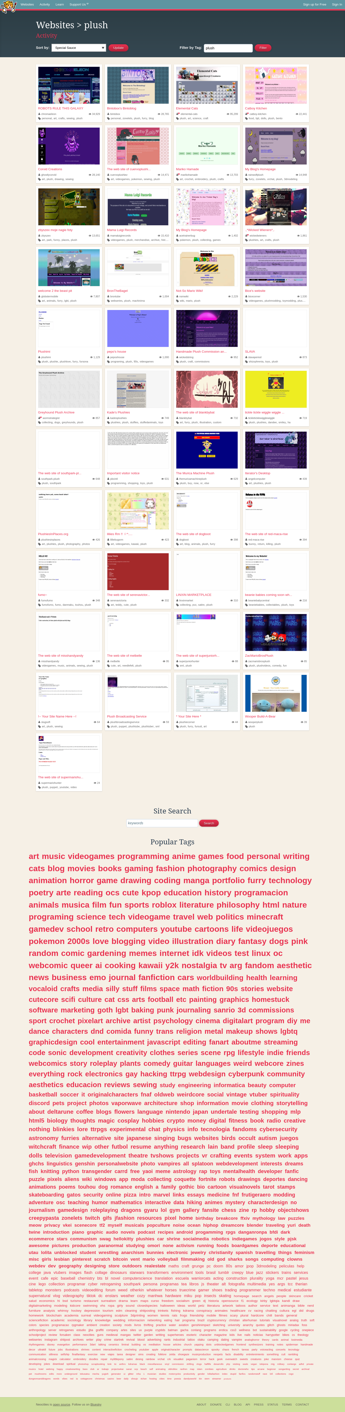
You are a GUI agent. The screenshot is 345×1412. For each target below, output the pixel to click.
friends (298, 1052)
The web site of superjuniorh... (197, 655)
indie (275, 1052)
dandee (272, 422)
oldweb (164, 1094)
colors (32, 1325)
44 (235, 722)
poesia (177, 1378)
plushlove (65, 361)
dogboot (182, 539)
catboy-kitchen (255, 114)
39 (304, 722)
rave (265, 1373)
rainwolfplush (254, 174)
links (178, 1195)
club (92, 1369)
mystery (235, 1202)
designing (95, 1265)
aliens (72, 1179)
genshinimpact (200, 1325)
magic (106, 1120)
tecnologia (215, 1129)
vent (135, 1259)
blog (151, 118)
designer (130, 1354)
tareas (245, 1349)
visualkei (178, 1359)
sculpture (121, 1315)
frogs (183, 1315)
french (235, 1349)
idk (198, 953)
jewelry (198, 1252)
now (196, 483)
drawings (249, 1179)
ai (98, 965)
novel (115, 1278)
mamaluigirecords (119, 235)
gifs (107, 1218)
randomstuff (254, 1373)
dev (52, 1265)
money (196, 1120)
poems (67, 1187)
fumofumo (45, 600)
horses (171, 1290)
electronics (104, 1074)
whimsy (63, 1310)
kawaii (134, 543)
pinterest (82, 1259)
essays (195, 1195)
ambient (91, 1325)
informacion (136, 1320)
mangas (126, 1335)
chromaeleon (47, 114)
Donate (216, 1404)
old (210, 1259)
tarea (120, 1354)
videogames (123, 179)
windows (105, 1179)
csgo (291, 1373)
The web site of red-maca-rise (266, 534)
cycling (294, 1330)
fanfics (242, 1373)
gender (201, 1373)
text (275, 1305)
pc (209, 1266)
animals (51, 300)
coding (167, 880)
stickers (272, 1272)
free (135, 1171)
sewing (71, 118)
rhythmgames (36, 1344)
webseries (116, 300)
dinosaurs (118, 1272)
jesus (303, 1278)
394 (303, 539)
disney (51, 1344)
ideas (181, 1305)
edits (51, 1373)
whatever (154, 1290)
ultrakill (42, 1349)
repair (104, 1359)
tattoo (191, 1339)
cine (32, 1284)
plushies (253, 239)
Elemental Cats (187, 108)
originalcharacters (113, 1094)
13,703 (232, 174)
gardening (106, 953)
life (237, 928)
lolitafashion (213, 1373)
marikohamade (187, 174)
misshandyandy (48, 661)
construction (236, 1278)
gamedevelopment (100, 1155)
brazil (200, 1320)
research (193, 1146)
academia (71, 1315)
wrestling (109, 1252)
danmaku (68, 604)
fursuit (198, 726)
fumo (58, 604)
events (243, 1155)
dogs (57, 422)
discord (39, 1103)
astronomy (43, 1138)
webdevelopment (237, 1164)
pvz (194, 604)
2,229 (233, 296)
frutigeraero (256, 1195)
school (80, 928)
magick (53, 1359)
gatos (74, 1195)
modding (284, 1195)
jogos (266, 1238)
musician (151, 1373)
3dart (93, 1344)
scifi (68, 999)
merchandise (142, 239)
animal (285, 1339)
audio (112, 1232)
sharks (235, 1259)
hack (211, 1359)
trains (286, 1272)
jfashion (124, 1218)
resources (149, 1218)
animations (42, 1187)
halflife (207, 1364)
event (33, 1278)
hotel (41, 1369)
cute (126, 604)
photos (86, 543)
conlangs (291, 1364)
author (252, 1305)
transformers (158, 1272)
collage (101, 1272)
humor (100, 1202)
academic (58, 1320)
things (285, 1252)
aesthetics (46, 1085)
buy (190, 483)
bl (106, 1278)
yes (272, 1284)
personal (47, 118)
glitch (270, 1325)
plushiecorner (185, 722)
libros (194, 1284)
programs (210, 1330)
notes (280, 1344)
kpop (151, 892)
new (102, 1354)
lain (213, 1146)
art (55, 118)
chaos (225, 1349)
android (184, 1232)
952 (234, 357)
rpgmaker (78, 1325)
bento (279, 118)
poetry (41, 892)
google (283, 1330)
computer (282, 1085)
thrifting (148, 1325)
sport (37, 1021)
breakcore (227, 1218)
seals (245, 1364)
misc (34, 1259)
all (186, 1164)
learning (283, 978)
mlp (295, 1111)
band (228, 1146)
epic (54, 1278)
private (310, 1364)
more (59, 1373)
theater (213, 1284)
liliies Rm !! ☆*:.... (119, 534)
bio (201, 1187)
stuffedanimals (148, 422)
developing (35, 1363)
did (301, 1310)
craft (205, 118)
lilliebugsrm (115, 539)
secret (296, 1369)
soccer (69, 1094)
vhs (102, 1305)
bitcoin (120, 1259)
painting (203, 999)
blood (141, 1339)
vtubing (236, 1364)
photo (148, 1164)
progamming (209, 1232)
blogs (104, 1111)
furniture (35, 1310)
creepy (237, 1272)
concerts (281, 1349)
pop (198, 1295)
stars (62, 1238)
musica (75, 904)
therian (301, 1284)
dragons (131, 1210)
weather (128, 1295)
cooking (120, 965)
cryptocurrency (216, 1320)
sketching (219, 1325)
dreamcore (232, 1225)
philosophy (238, 904)
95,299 (232, 114)
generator (116, 1373)
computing (272, 1259)
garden (148, 1335)
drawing (59, 179)
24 (97, 782)
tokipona (263, 1364)
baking (142, 1010)
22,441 (301, 114)
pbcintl (112, 478)
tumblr (223, 1272)
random (43, 953)
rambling (293, 1354)
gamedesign (73, 1210)
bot (255, 1330)
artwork (227, 1305)
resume (141, 1146)
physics (174, 1129)
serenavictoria (116, 600)
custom (217, 422)
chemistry (86, 1278)
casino (110, 1378)
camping (212, 1339)
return (261, 543)
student (88, 1252)
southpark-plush (49, 478)
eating (168, 1320)
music (61, 665)
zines (295, 1063)
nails (247, 1335)
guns (100, 1335)
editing (194, 1042)
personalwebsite (118, 1164)
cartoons (212, 928)
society (117, 1325)
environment (182, 1272)
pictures (60, 1245)
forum (110, 1290)
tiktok (91, 1295)
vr (204, 1155)
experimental (128, 1129)
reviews (117, 1085)
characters (70, 1031)
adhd (301, 1364)
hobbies (153, 1120)
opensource (230, 1301)
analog (294, 1320)
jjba (91, 1330)
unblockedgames (224, 1344)
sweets (244, 1359)
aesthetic (294, 965)
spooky (215, 1349)
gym (174, 1210)
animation (48, 880)
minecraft (265, 916)
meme (162, 1171)
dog (103, 1187)
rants (167, 1339)
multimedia (256, 1284)
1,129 (95, 357)
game (107, 880)
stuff (130, 989)
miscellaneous (155, 1364)
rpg (229, 1052)
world (192, 1305)
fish (33, 1171)
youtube (64, 787)
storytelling (292, 1103)
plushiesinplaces (49, 539)
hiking (194, 1202)
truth (304, 1320)
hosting (153, 1378)
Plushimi (44, 351)
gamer (203, 1290)
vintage (236, 1094)
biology (57, 1120)
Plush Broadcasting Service (127, 716)
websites (206, 1138)
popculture (158, 1225)
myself (115, 1225)
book (257, 1120)
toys (267, 361)
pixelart (90, 1021)
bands (279, 1315)
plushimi (44, 357)
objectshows (293, 1210)
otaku (201, 1339)
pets (58, 1103)
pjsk (292, 1238)
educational (293, 1245)
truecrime (187, 1290)
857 (96, 418)
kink (110, 1364)
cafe (44, 1278)
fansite (210, 1210)
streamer (216, 1378)
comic (73, 953)
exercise (93, 1354)
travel (184, 916)
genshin (85, 1164)
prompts (187, 1349)
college (35, 1272)
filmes (223, 1315)
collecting (205, 239)
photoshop (83, 1364)
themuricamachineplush (191, 478)
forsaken (65, 1335)
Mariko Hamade (187, 169)
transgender (97, 1171)
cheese (288, 1359)
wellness (244, 1330)
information (213, 1103)
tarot (269, 1187)
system (265, 1155)
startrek (119, 1339)
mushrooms (40, 1373)
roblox (164, 904)
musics (32, 1369)
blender (255, 1225)
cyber (93, 1284)
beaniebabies (256, 604)
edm (119, 1310)
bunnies (155, 1252)
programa (188, 1320)
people (281, 1296)
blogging (128, 941)
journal (122, 977)
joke (266, 1359)
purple (148, 1330)
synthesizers (256, 1344)
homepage (241, 1296)
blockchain (54, 1315)
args (281, 1284)
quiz (297, 1359)
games (216, 239)
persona (150, 1284)
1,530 (302, 296)
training (270, 1344)
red (71, 1378)
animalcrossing (37, 1359)
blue (249, 1272)
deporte (269, 1245)
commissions (202, 361)
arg (236, 965)
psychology (173, 1021)
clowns (294, 1259)
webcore (269, 1063)
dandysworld (190, 1378)
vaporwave (126, 1103)
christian (234, 1320)
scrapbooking (98, 1364)
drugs (310, 1310)
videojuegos (269, 928)
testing (249, 1111)
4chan (144, 1378)
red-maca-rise (254, 539)
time (169, 1378)
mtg (273, 1364)
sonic (57, 1052)
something (273, 1354)
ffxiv (245, 1218)
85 (304, 661)
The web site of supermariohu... (60, 777)
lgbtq (289, 1031)
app (123, 1179)
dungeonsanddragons (40, 1378)
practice (161, 1325)
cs (293, 1335)
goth (105, 1010)
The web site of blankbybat (195, 412)
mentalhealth (239, 1171)
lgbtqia (275, 1301)
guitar (183, 1063)
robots (227, 1179)
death (304, 1225)
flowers (124, 1111)
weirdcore (191, 1094)
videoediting (92, 1290)
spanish (244, 1252)
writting (160, 1335)
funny (56, 239)
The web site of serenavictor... (128, 595)
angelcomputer (255, 478)
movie (239, 1103)
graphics (234, 999)
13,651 (94, 235)
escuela (182, 1278)
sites (133, 1330)
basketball (43, 1094)
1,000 (164, 357)
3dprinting (138, 1315)
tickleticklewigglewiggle (260, 418)
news (39, 977)
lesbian (62, 1259)
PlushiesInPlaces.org (53, 534)
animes (214, 1202)
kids (232, 1335)
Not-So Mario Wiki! (189, 291)
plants (130, 1063)
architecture (161, 1103)
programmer (250, 1290)
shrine (173, 1238)
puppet (123, 726)
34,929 (94, 114)
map (192, 1369)
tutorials (265, 1320)
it (83, 1094)
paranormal (110, 1245)
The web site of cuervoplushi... (129, 169)
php (228, 1364)
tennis (165, 1315)
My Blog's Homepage (260, 169)
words (56, 1378)
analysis (49, 1310)
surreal (86, 1315)
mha (138, 1373)
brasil (211, 1272)
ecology (252, 1301)
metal (214, 1031)
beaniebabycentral (257, 600)
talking (102, 1344)
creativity (131, 1052)
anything (166, 1146)
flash (88, 1272)
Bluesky (95, 1404)
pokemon (136, 179)
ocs (113, 892)
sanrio (224, 1010)
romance (121, 1187)
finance (69, 1146)
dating (225, 1339)
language (150, 1111)
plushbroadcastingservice (123, 722)
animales (221, 1310)
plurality (256, 1278)
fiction (213, 989)
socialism (183, 1301)
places (65, 239)
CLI (228, 1404)
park (49, 239)
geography (70, 1265)
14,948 (301, 174)
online (113, 1195)
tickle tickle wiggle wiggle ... (264, 412)
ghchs (36, 1164)
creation (105, 1325)
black (142, 1364)
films (148, 989)
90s (136, 361)
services (301, 1272)
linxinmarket (184, 600)
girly (120, 1305)
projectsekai (117, 1369)
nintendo (178, 1111)
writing (296, 856)
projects (188, 1155)
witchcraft (42, 1146)
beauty (257, 1085)
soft (312, 1320)
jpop (250, 1266)
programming (118, 483)
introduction (56, 1232)
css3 (233, 1330)
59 (166, 722)
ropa (111, 1305)
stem (207, 1378)
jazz (259, 1272)
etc (181, 999)
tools (200, 1272)
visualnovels (244, 1187)
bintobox (113, 114)
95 (166, 661)
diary (226, 941)
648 (96, 478)
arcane (261, 1369)
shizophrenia (256, 361)
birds (228, 1138)
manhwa (155, 1295)
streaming (281, 1042)
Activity (45, 4)
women (152, 1315)
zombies (209, 1369)
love (100, 941)
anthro (122, 1364)
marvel (161, 1195)
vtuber (258, 1094)
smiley (282, 422)
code (37, 1052)
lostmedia (296, 1339)
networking (154, 1320)
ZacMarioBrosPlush (259, 655)
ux (140, 1330)
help (300, 1266)
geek (220, 1359)
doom (218, 1266)
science (197, 118)
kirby (263, 1301)
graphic (95, 1232)
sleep (265, 1146)
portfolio (228, 880)
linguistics (59, 1164)
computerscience (137, 1278)
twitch (92, 1218)
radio (274, 1120)
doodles (93, 1359)
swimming (90, 1305)
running (205, 1245)
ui (124, 1373)
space (170, 989)
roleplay (103, 1063)
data (178, 1202)
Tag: (191, 47)
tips (253, 1369)
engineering (194, 1085)
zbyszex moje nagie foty (55, 230)
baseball (68, 1278)
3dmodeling (291, 179)
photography (73, 543)
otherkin (137, 1290)
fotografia (237, 1284)
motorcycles (175, 1373)
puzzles (296, 1218)
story (78, 1063)
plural (244, 1315)
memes (143, 953)
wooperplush (254, 722)
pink (299, 941)
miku (188, 1295)
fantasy (252, 941)
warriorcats (200, 1278)
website (280, 989)
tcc (290, 1284)
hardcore (257, 1315)
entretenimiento (255, 1354)
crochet (189, 179)
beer (119, 1378)
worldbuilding (220, 978)
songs (252, 1259)
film (99, 904)
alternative (96, 1138)
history (217, 892)
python (70, 1171)
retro (104, 928)
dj (204, 1301)
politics (230, 916)
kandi (286, 1301)
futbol (120, 1146)
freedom (168, 1301)
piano (78, 1232)
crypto (176, 1120)
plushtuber (148, 726)
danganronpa (252, 1232)
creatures (256, 1359)
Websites (27, 4)
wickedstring (185, 357)
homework (36, 1315)
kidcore (75, 1305)
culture (90, 999)
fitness (238, 1120)
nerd (310, 1305)
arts (138, 999)
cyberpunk (246, 1074)
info (192, 1129)
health (256, 978)
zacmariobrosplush (257, 661)
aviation (184, 1325)
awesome (39, 1245)
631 (165, 478)
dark (285, 1232)
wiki (182, 300)
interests (271, 1164)
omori (153, 1245)
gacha (184, 1330)
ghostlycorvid (47, 174)
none (168, 1245)
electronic (177, 1252)
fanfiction (156, 977)
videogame (149, 916)
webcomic (48, 965)
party (254, 1349)
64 (97, 722)
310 (234, 600)
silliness (53, 1354)
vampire (237, 1339)
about (37, 1111)
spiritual (70, 1363)
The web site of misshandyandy (60, 655)
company (112, 1330)
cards (275, 1339)
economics (47, 1301)
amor (239, 1266)
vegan (254, 1364)
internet (174, 953)
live (239, 1335)
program (269, 1021)
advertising (154, 1339)
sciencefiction (38, 1320)
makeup (239, 1031)
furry (144, 118)
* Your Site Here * (188, 716)
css (123, 999)
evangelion (63, 1344)
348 (96, 600)
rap (203, 1171)
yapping (198, 1344)
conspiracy (204, 1310)
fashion (170, 868)
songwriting (284, 1369)
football (160, 999)
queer (81, 965)
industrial (179, 1339)
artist (142, 1021)
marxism (276, 1359)
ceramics (114, 1344)
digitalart (238, 1021)
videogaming (103, 1315)
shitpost (65, 1339)
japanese (138, 1138)
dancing (298, 1179)
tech (117, 916)
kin (200, 1378)
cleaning (131, 1310)
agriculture (221, 1369)
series (188, 1052)
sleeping (287, 1146)
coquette (185, 1179)
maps (144, 1301)
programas (169, 1284)
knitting (50, 1171)
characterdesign (268, 1202)
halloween (167, 1305)
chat (154, 1129)
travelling (265, 1252)
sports (137, 904)
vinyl (167, 1364)
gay (131, 1074)
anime (184, 856)
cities (162, 1378)
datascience (202, 1349)
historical (166, 239)
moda (138, 1179)
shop (187, 1103)
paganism (191, 1359)
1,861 (302, 235)
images (75, 1272)
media (92, 989)
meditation (155, 1344)
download (58, 1363)
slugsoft (44, 722)
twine (34, 1232)
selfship (65, 1354)
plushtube (134, 726)
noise (179, 1225)
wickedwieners (256, 235)
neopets (218, 1354)
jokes (47, 1363)
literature (196, 904)
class (77, 1335)
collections (281, 1373)
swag (105, 1238)
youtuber (144, 1349)
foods (223, 1245)
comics (253, 868)
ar (98, 1369)
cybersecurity (278, 1129)
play (98, 1339)
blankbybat (184, 418)
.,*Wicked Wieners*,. (260, 230)
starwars (137, 1272)
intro (145, 1195)
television (58, 1155)
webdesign (207, 1074)
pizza (130, 1195)
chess (229, 1210)
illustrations (71, 1349)
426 (96, 539)
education (183, 892)
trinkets (163, 1310)
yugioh (105, 1373)
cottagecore (86, 1378)
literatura (213, 1305)
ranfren (183, 1369)
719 (303, 418)
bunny (252, 543)
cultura (284, 1310)
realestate (155, 1265)
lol (164, 1210)
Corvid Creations (50, 169)
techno (269, 1290)
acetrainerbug (185, 235)
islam (199, 1369)
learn (134, 1301)
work (285, 1155)
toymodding (289, 300)
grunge (198, 1266)
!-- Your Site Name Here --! (57, 716)
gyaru (151, 1210)
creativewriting (73, 1369)
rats (174, 1315)
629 (234, 478)
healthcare (237, 1310)
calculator (65, 1359)
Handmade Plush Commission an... (201, 351)
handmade (307, 1344)
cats (37, 868)
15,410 (163, 235)
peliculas (286, 1266)
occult (247, 1138)
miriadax (293, 1325)
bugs (184, 1138)
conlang (196, 1330)
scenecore (85, 1225)
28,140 (94, 174)
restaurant (91, 1301)
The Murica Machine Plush (195, 473)
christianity (221, 1252)
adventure (41, 1202)
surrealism (108, 1301)
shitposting (147, 1310)
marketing (78, 1010)
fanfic (292, 1171)
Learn (60, 4)
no (293, 1202)
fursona (84, 361)
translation (164, 1278)
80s (229, 1266)
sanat (129, 1369)
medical (284, 1290)
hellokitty (123, 1238)
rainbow (150, 1359)
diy (292, 1021)
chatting (271, 1310)
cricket (308, 1296)
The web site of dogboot (193, 534)
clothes (162, 1052)
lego (42, 1284)
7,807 (95, 296)
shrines (85, 1349)
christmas (99, 1378)
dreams (294, 1164)
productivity (189, 1373)
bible (301, 1305)
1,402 (233, 235)
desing (139, 1359)
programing (117, 361)
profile (246, 1146)
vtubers (60, 1272)
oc (277, 953)
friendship (197, 1315)
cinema (208, 1021)
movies (81, 868)
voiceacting (266, 1349)
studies (162, 1373)
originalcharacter (170, 1349)
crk (169, 1359)
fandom (259, 965)
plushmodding (272, 300)
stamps (286, 1187)
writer (89, 1339)
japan (200, 1111)
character (205, 1335)
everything (47, 1074)
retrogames (66, 1330)
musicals (134, 1225)
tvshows (162, 1155)
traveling (275, 1225)
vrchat (270, 179)
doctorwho (243, 1369)
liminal (125, 1344)
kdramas (132, 1364)
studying (135, 1245)
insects (210, 1295)
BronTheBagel (117, 291)
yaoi (147, 1171)
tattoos (241, 1305)
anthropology (37, 1330)
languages (213, 1063)
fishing (175, 1310)
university (234, 1325)
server (52, 1330)
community (286, 1074)
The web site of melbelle (124, 655)
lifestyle (251, 1052)
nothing (39, 1129)
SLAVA (250, 351)
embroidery (201, 179)
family (168, 1187)
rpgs (231, 1232)
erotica (223, 1330)
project (76, 1103)
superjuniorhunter (188, 661)
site (119, 1138)
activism (185, 1245)
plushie (54, 361)
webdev (37, 1265)
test (242, 953)
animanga (288, 1305)
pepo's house (116, 351)
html (270, 904)
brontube (114, 296)
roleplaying (104, 1210)
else (206, 483)
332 (165, 600)
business (69, 977)
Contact (302, 1404)
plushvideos (263, 665)
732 (234, 418)
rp (254, 1210)
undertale (224, 1111)
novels (128, 1232)
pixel (170, 1218)
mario (189, 300)
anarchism (132, 1252)
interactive (158, 1202)
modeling (60, 1305)
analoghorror (252, 1339)
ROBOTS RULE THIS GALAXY (60, 108)
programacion (261, 892)
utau (33, 1252)
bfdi (274, 1232)
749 (165, 418)
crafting (220, 1155)
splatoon (202, 1164)
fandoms (245, 1129)
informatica (229, 1085)
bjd (257, 118)
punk (165, 1010)
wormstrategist (49, 418)
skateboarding (46, 1195)
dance (39, 1031)
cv (250, 1310)
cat (109, 999)
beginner (271, 1369)
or (201, 483)
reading (88, 892)
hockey (76, 1310)
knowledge (103, 1320)
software (43, 1010)
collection (57, 1284)
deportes (274, 1179)
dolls (263, 118)
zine (244, 1210)
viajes (111, 1354)
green (196, 1301)
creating (150, 1354)
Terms (287, 1404)
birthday (204, 1218)
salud (32, 1301)
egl (294, 1310)
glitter (130, 1373)
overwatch (231, 1359)
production (84, 1245)
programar (77, 1284)
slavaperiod (253, 357)
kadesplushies (117, 418)
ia (77, 1378)
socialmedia (196, 1238)
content (96, 1349)
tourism (108, 1310)
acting (218, 1278)
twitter (137, 1335)
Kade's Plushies (118, 412)
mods (128, 1325)
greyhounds (68, 422)
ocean (194, 1225)
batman (173, 1330)
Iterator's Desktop (257, 473)
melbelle (113, 661)
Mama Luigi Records (122, 230)
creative (295, 1120)
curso (155, 1301)
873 (303, 357)
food (251, 118)
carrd (121, 1171)
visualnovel (280, 1320)
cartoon (216, 1187)
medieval (112, 1335)
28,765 (163, 114)
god (221, 1259)
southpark (55, 483)
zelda (172, 1354)
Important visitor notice (123, 473)
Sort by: (43, 47)
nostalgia (199, 965)
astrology (184, 1171)
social (215, 1094)
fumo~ (42, 595)
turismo (75, 1301)
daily (126, 1378)
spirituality (284, 1094)
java (47, 1272)
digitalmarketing (40, 1305)
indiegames (244, 1238)
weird (242, 1063)
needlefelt (128, 665)
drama (123, 1301)
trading (231, 1290)
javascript (163, 1042)
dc (100, 1295)
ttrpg (178, 1074)
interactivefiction (112, 1349)
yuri (292, 1225)
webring (50, 1369)
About (202, 1404)
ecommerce (41, 1238)
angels (269, 1296)
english (144, 1187)
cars (186, 977)
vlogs (199, 1364)
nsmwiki (182, 296)
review (53, 1335)
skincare (295, 1296)
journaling (194, 1010)
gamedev (46, 928)
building (136, 1344)
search (257, 1296)
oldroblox (172, 1369)
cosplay (128, 1120)
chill (269, 1315)
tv (223, 965)
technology (290, 880)
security (93, 1195)
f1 (242, 1301)
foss (304, 1325)
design (283, 868)
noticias (258, 1335)
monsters (53, 1290)
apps (301, 1155)
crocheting (131, 1349)
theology (303, 1335)
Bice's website (255, 291)
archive (155, 239)
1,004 (164, 296)
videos (219, 953)
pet (30, 1373)
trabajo (105, 1369)
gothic (187, 1187)
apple (155, 1349)
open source (61, 1404)
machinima (138, 300)
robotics (221, 1238)
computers (137, 928)
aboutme (246, 1042)
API (248, 1404)
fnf (235, 1195)
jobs (60, 1349)
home (186, 1218)
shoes (217, 1290)
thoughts (82, 1120)
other (101, 1146)
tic (115, 1364)
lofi (271, 1373)
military (280, 1364)
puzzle (37, 1179)
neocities (88, 1335)
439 (303, 478)
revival (130, 1339)
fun (285, 665)
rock (74, 1074)
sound (130, 1305)
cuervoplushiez (117, 174)
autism (267, 1138)
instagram (51, 1339)
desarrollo (219, 1364)
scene (211, 1052)
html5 (36, 1120)
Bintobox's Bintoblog (121, 108)
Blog (238, 1404)
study (167, 1085)
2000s (78, 941)
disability (238, 1354)
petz (201, 1305)
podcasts (72, 1290)
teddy (119, 604)
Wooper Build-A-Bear (260, 716)
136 (96, 661)
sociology (74, 1320)
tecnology (293, 1349)
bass (85, 1369)
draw (296, 1301)
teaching (78, 1202)
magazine (220, 1335)
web (205, 916)
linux (261, 953)
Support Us (79, 4)
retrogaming (110, 1284)
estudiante (303, 1290)
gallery (191, 1210)
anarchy (248, 1325)
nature (294, 904)
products (227, 1379)
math (191, 989)
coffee (84, 1111)
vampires (169, 1164)
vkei (67, 1225)
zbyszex (44, 235)
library (88, 1320)
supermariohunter (50, 782)
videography (73, 1295)
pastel (291, 1278)
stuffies (134, 422)
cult (283, 1354)
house (166, 1344)
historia (213, 1301)
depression (92, 1310)
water (172, 1325)
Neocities (42, 1404)
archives (78, 1339)
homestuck (270, 999)
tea (184, 1284)
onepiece (308, 1330)
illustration (205, 422)
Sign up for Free (314, 4)
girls (46, 1259)
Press (259, 1404)
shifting (190, 1364)
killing (269, 543)
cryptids (160, 1330)
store (114, 1265)
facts (228, 1354)
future (52, 1349)
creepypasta (44, 1218)
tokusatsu (85, 1373)
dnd (97, 1031)
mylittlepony (117, 1359)
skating (225, 1295)
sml (182, 665)
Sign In (337, 4)
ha (289, 422)
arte (63, 892)
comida (118, 1031)
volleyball (167, 1259)
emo (97, 977)
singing (164, 1138)
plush (79, 118)
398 (234, 539)
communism (83, 1238)
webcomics (48, 1063)
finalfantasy (78, 1354)
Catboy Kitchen (256, 108)
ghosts (281, 1325)
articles (177, 1344)
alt (224, 1284)
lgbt (66, 300)
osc (60, 1202)
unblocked (65, 1252)
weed (122, 1290)
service (265, 1305)
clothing (262, 1103)
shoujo (134, 1378)
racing (258, 1310)
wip (87, 1146)
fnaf (146, 1094)
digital (217, 1120)
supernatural (39, 1295)
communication (37, 1354)
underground (70, 1373)
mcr (280, 1278)
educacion (84, 1085)
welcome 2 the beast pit (55, 291)
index (225, 1373)
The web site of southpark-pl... (59, 473)
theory (265, 1339)
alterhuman (249, 1320)
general (291, 1315)
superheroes (176, 1335)
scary (234, 1315)
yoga (270, 1278)
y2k (172, 965)
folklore (162, 1354)
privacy (52, 1225)
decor (32, 1349)
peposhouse (115, 357)
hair (177, 1320)
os (144, 1344)
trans (165, 1031)
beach (144, 1369)
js (202, 1284)
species (44, 1325)
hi (58, 1301)
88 (235, 661)
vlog (56, 1295)
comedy (276, 665)
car (160, 1238)
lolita (46, 1252)
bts (100, 1278)
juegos (289, 1138)
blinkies (63, 1129)
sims (141, 1354)
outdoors (132, 1265)
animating (161, 1369)
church (188, 1344)
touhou (79, 604)
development (91, 1052)
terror (203, 1359)
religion (189, 1031)
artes (124, 1330)
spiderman (292, 1344)
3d (242, 1010)
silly (113, 989)
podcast (146, 1232)
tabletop (36, 1290)
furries (70, 1138)
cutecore (43, 999)
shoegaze (183, 1354)
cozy (141, 1295)
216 (303, 600)
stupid (233, 1373)
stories (252, 989)
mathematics (126, 1202)
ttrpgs (99, 1129)
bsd (65, 1301)
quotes (260, 1325)
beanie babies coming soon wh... (268, 595)
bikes (285, 1335)
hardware (173, 1295)
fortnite (207, 1179)
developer (270, 1171)
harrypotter (273, 1335)
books (110, 868)
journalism (42, 1210)
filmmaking (193, 1259)
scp (136, 1369)
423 (165, 539)
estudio (81, 1330)
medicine (218, 1195)
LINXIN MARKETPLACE (194, 595)
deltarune (60, 1111)
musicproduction (201, 1354)
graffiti (100, 1330)
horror (82, 880)
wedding (119, 1320)
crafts (61, 118)
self (151, 1369)
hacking (153, 1074)
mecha (95, 1373)
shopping (133, 483)
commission (178, 1364)
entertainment (120, 1042)
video (73, 787)
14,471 (163, 174)
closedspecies (147, 1305)
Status (272, 1404)
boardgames (244, 1245)
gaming (139, 868)
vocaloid (43, 989)
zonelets (127, 118)
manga (196, 880)
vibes (64, 1378)
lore (82, 1129)
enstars (111, 1295)
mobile (211, 1315)
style (280, 1238)
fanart (219, 1042)
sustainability (268, 1330)
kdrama (188, 1310)
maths (173, 1266)
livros (137, 1325)
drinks (232, 1369)
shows (266, 1031)
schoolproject (37, 1335)
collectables (272, 604)
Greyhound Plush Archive (56, 412)
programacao (60, 1325)
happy (60, 1369)
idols (208, 1344)
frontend (241, 1344)
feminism (304, 1252)
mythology (264, 1218)
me (305, 1021)
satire (201, 604)
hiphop (210, 1225)
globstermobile (48, 296)
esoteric (191, 1335)
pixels (54, 1179)
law (281, 1218)
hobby (267, 1210)
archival (306, 1369)
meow (35, 1225)
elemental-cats (187, 114)
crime (107, 1339)
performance (80, 1344)
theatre (138, 1155)
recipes (166, 1232)
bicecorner (252, 296)
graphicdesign (53, 1042)
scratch (102, 1259)
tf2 (102, 1225)
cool (87, 1042)
